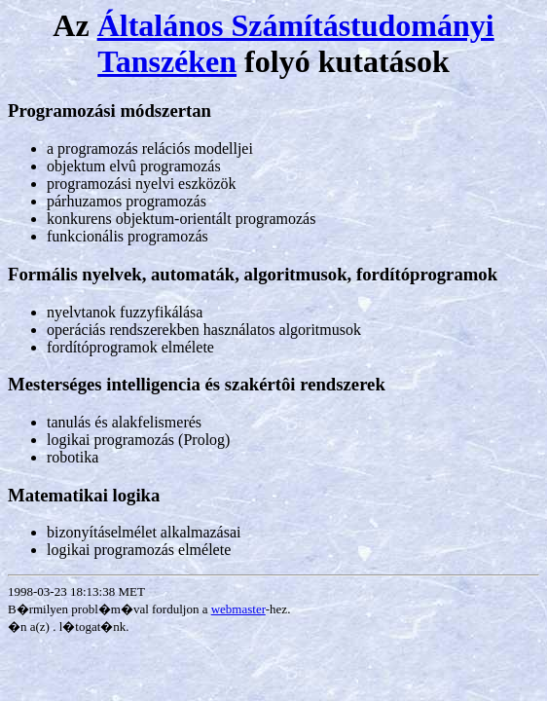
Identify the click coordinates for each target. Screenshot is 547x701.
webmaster (238, 609)
